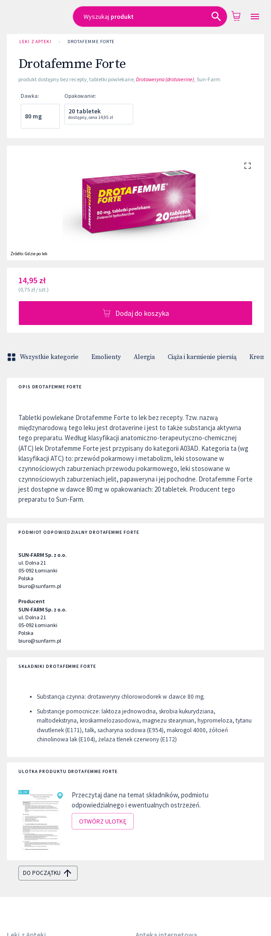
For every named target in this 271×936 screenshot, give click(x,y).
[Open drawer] (255, 16)
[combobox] (150, 16)
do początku (48, 873)
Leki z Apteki (35, 42)
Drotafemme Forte (91, 42)
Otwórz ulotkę (102, 821)
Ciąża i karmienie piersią (202, 357)
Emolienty (106, 357)
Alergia (144, 357)
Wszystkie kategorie (43, 357)
